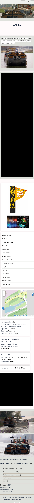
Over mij (5, 481)
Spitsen (4, 270)
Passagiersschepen (8, 263)
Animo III (12, 463)
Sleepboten (5, 267)
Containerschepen (8, 242)
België (16, 333)
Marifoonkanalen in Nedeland (12, 469)
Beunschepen (6, 235)
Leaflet (16, 315)
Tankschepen (6, 274)
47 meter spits (5, 349)
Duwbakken (5, 246)
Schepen (3, 485)
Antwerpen (11, 331)
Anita (13, 322)
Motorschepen (6, 256)
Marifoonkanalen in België (11, 472)
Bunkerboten (6, 239)
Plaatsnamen (7, 478)
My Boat (17, 368)
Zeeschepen (6, 284)
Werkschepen (6, 281)
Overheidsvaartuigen (9, 260)
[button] (33, 294)
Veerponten (6, 277)
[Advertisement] (17, 125)
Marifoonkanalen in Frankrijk (12, 475)
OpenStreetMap (24, 315)
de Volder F (11, 329)
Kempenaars (6, 253)
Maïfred (23, 368)
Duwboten (5, 249)
